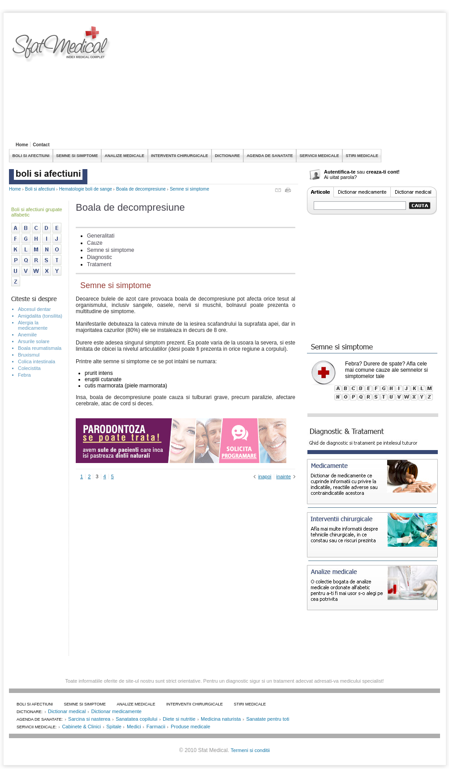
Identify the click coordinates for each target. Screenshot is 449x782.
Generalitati (100, 236)
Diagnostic (99, 257)
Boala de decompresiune (141, 189)
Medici (134, 726)
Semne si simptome (189, 189)
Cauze (95, 243)
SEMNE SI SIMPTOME (77, 155)
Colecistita (29, 368)
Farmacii (156, 726)
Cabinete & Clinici (81, 726)
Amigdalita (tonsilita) (40, 316)
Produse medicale (190, 726)
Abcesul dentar (34, 309)
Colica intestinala (36, 361)
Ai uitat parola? (340, 177)
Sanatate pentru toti (267, 719)
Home (22, 144)
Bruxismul (28, 354)
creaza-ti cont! (383, 171)
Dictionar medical (67, 711)
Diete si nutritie (179, 719)
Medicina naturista (221, 719)
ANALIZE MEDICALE (125, 155)
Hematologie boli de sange (85, 189)
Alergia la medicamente (32, 325)
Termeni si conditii (250, 750)
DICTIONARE (227, 155)
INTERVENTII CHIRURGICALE (179, 155)
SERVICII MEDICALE (319, 155)
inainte (283, 476)
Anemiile (27, 334)
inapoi (264, 476)
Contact (41, 144)
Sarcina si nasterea (89, 719)
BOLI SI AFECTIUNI (31, 155)
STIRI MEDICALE (361, 155)
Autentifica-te (339, 171)
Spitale (113, 726)
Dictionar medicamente (116, 711)
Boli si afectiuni (40, 189)
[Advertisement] (186, 82)
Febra (24, 375)
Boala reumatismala (39, 348)
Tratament (99, 264)
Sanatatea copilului (136, 719)
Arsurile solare (33, 341)
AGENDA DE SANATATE (269, 155)
